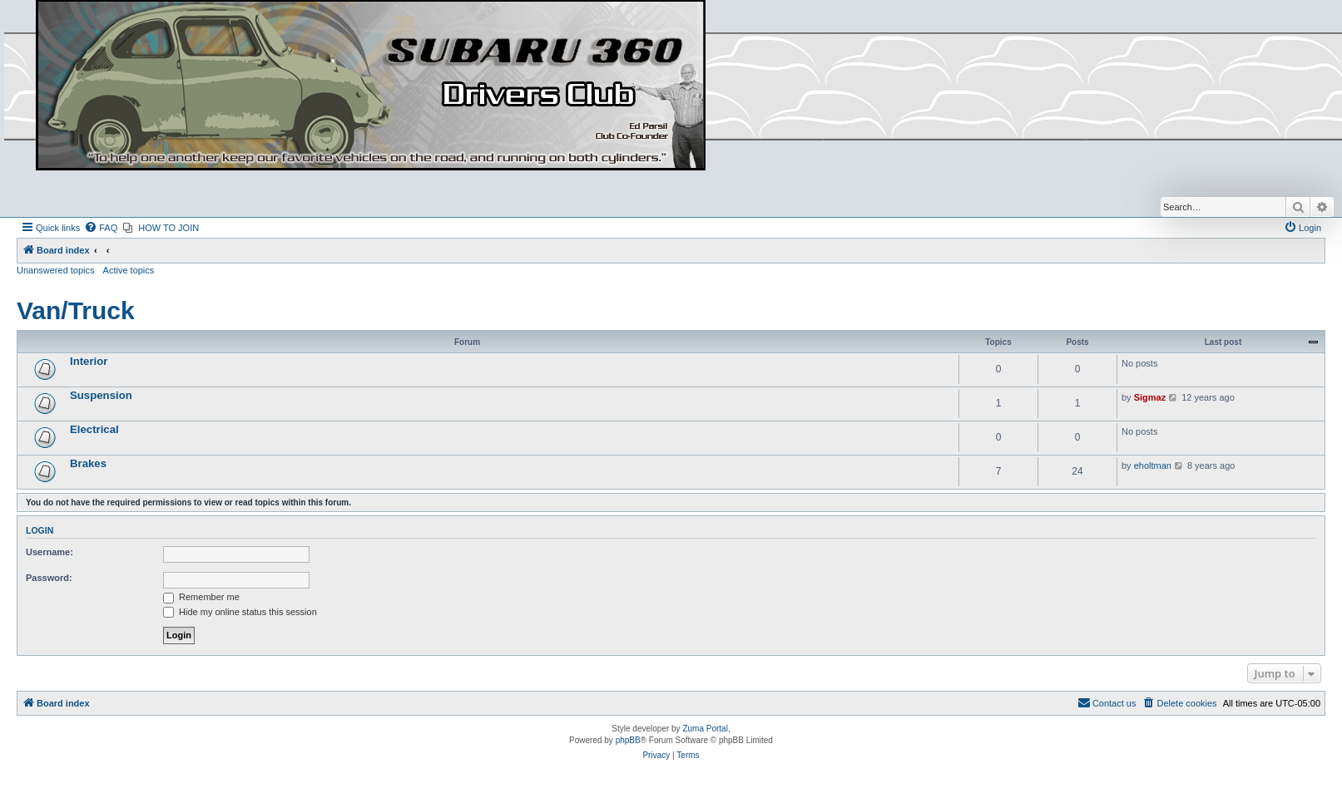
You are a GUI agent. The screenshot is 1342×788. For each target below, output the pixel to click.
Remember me (201, 597)
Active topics (129, 270)
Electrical (94, 429)
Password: (49, 578)
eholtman (1152, 465)
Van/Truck (76, 310)
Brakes (88, 463)
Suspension (101, 395)
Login (39, 530)
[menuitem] (100, 228)
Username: (49, 552)
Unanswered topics (56, 270)
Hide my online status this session (240, 612)
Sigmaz (1150, 397)
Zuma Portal (704, 728)
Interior (88, 361)
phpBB (628, 740)
